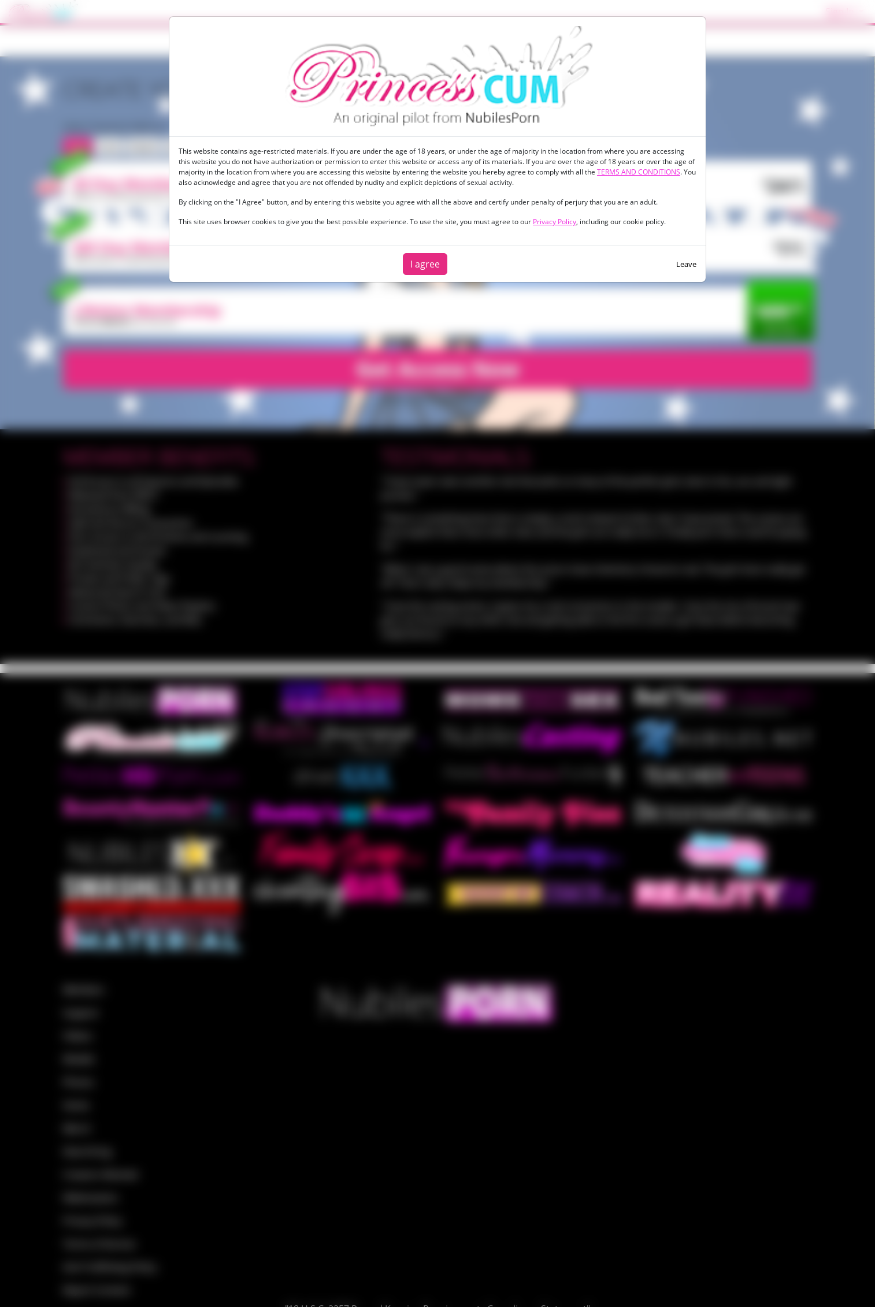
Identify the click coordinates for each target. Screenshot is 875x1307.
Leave (686, 264)
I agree (425, 264)
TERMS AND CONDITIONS (638, 172)
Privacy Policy (554, 222)
